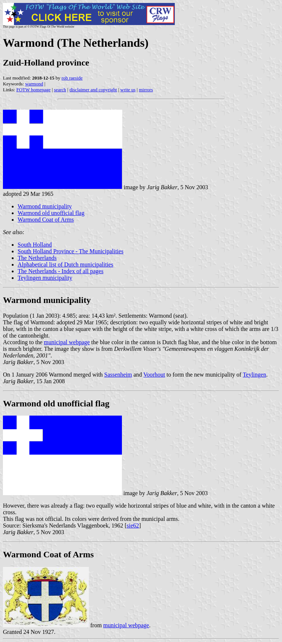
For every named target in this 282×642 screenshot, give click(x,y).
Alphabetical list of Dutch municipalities (65, 264)
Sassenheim (118, 374)
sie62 (133, 525)
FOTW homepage (33, 89)
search (60, 89)
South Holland (35, 244)
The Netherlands (37, 258)
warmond (34, 84)
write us (128, 89)
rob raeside (72, 78)
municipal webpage (67, 342)
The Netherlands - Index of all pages (61, 271)
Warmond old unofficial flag (51, 213)
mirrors (146, 89)
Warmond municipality (45, 206)
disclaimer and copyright (93, 89)
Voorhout (154, 374)
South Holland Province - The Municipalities (70, 251)
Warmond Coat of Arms (46, 219)
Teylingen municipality (45, 278)
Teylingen (254, 374)
